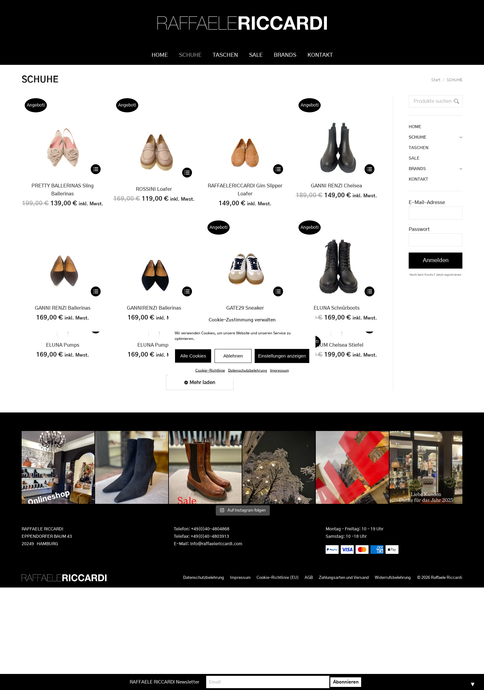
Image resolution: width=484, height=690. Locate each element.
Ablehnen (233, 355)
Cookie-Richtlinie (210, 370)
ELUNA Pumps (62, 354)
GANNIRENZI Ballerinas (154, 317)
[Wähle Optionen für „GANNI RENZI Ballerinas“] (96, 301)
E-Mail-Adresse (427, 211)
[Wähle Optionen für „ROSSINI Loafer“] (187, 182)
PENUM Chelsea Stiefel (336, 354)
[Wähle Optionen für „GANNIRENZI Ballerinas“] (187, 301)
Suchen (456, 110)
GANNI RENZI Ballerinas (62, 317)
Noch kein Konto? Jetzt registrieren (435, 284)
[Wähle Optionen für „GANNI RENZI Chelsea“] (369, 178)
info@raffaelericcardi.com (216, 553)
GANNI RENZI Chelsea (336, 195)
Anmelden (436, 270)
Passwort (419, 238)
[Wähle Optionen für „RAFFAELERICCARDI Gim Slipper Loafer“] (278, 178)
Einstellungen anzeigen (282, 355)
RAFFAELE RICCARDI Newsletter (189, 682)
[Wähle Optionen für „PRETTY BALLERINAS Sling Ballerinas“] (96, 178)
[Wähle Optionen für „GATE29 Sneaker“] (278, 301)
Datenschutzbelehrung (247, 370)
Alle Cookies (193, 355)
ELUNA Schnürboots (337, 317)
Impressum (279, 370)
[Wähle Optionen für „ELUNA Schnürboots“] (369, 301)
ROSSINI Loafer (154, 198)
